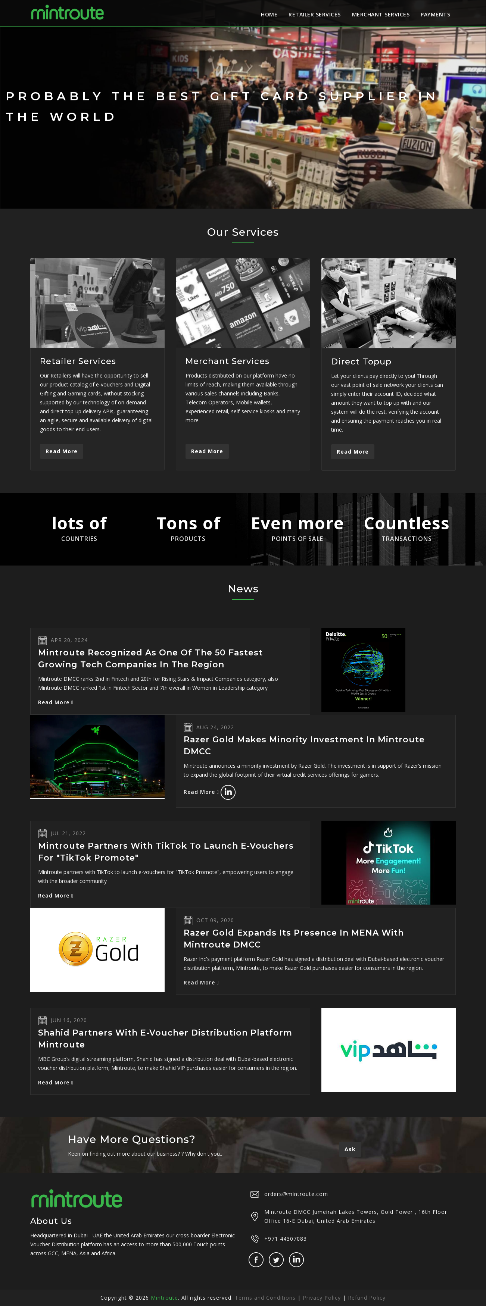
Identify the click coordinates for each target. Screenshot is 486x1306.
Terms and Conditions (265, 1297)
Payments (435, 14)
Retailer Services (315, 14)
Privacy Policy (322, 1297)
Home (269, 14)
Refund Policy (367, 1297)
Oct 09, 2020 (215, 920)
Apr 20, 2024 (69, 639)
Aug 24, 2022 (215, 727)
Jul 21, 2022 (68, 833)
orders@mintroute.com (296, 1193)
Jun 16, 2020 (69, 1020)
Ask (350, 1149)
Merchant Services (381, 14)
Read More (62, 451)
